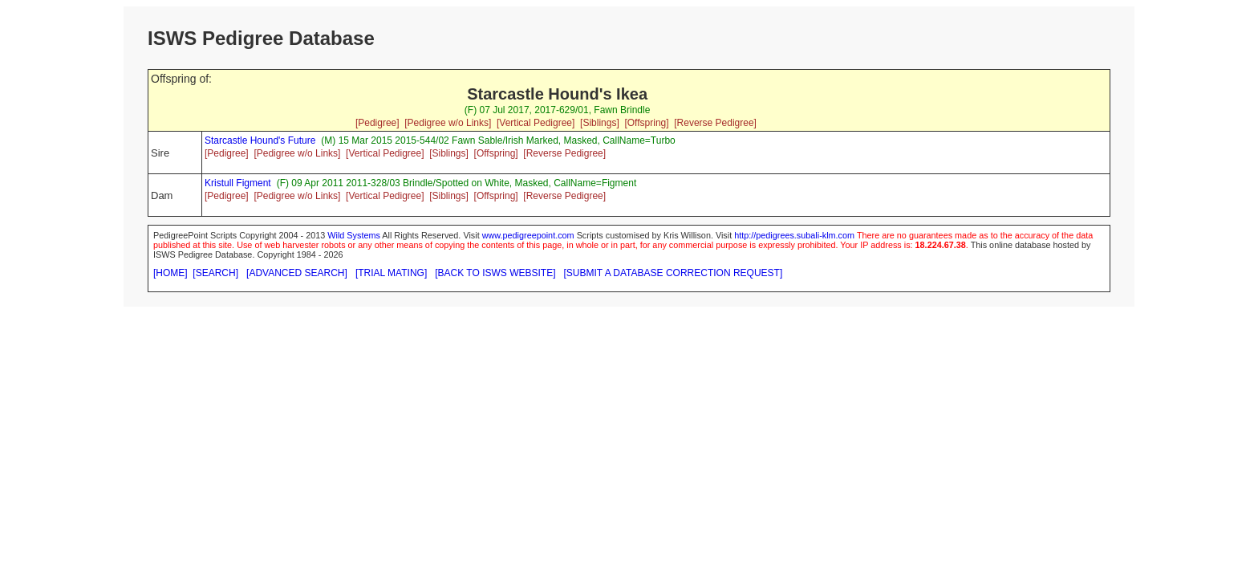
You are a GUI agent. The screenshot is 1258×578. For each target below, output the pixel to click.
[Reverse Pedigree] (715, 122)
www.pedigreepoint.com (528, 235)
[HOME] (170, 273)
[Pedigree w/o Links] (447, 122)
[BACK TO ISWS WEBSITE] (495, 273)
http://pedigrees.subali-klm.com (794, 235)
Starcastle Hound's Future (260, 140)
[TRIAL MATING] (391, 273)
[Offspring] (646, 122)
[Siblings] (599, 122)
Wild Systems (353, 235)
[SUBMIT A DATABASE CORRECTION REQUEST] (673, 273)
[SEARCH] (215, 273)
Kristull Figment (238, 183)
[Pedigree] (377, 122)
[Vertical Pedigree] (535, 122)
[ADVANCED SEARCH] (296, 273)
